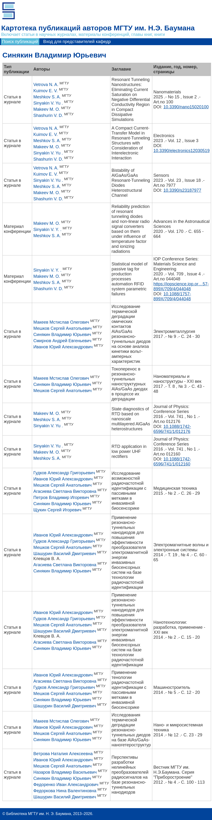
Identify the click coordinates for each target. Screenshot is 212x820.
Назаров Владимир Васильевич (65, 772)
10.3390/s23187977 (182, 190)
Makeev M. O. (46, 109)
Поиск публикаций (20, 41)
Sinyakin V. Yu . (48, 103)
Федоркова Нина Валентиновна (64, 790)
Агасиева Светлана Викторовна (64, 491)
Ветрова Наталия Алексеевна (63, 753)
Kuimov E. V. (45, 90)
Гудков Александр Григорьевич (64, 472)
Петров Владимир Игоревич (61, 497)
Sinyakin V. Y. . (47, 229)
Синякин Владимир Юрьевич (62, 334)
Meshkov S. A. (47, 97)
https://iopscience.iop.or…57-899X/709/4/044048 (181, 286)
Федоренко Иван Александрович (65, 784)
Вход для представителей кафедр (77, 41)
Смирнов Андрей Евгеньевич (62, 340)
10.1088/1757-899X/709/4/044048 (172, 296)
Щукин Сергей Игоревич (57, 510)
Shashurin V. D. (48, 115)
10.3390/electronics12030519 (181, 150)
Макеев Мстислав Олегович (61, 322)
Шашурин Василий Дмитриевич (64, 553)
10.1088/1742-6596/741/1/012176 (172, 429)
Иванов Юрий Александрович (63, 347)
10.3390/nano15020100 (186, 107)
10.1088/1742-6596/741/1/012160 (172, 461)
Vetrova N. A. (45, 84)
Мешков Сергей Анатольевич (62, 328)
